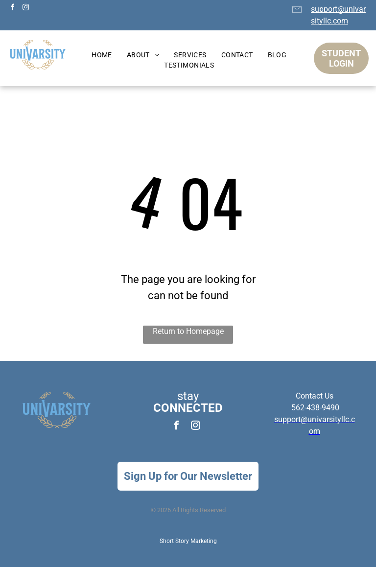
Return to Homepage (188, 331)
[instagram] (25, 8)
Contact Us (314, 396)
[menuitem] (101, 55)
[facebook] (12, 8)
